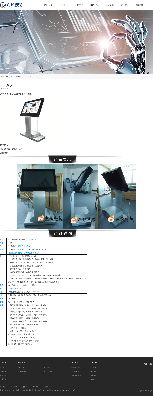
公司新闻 (93, 368)
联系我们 (140, 5)
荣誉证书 (3, 375)
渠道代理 (14, 387)
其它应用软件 (76, 375)
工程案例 (79, 5)
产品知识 (93, 375)
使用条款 (50, 390)
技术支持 (94, 5)
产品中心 (64, 5)
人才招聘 (24, 387)
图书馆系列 (22, 371)
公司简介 (3, 368)
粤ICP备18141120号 (68, 390)
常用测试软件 (76, 368)
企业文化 (3, 371)
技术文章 (93, 379)
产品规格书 (75, 371)
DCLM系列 (47, 368)
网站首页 (48, 5)
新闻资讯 (109, 5)
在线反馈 (35, 387)
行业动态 (93, 371)
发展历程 (3, 379)
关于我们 (125, 5)
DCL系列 (21, 368)
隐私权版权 (42, 390)
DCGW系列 (48, 371)
